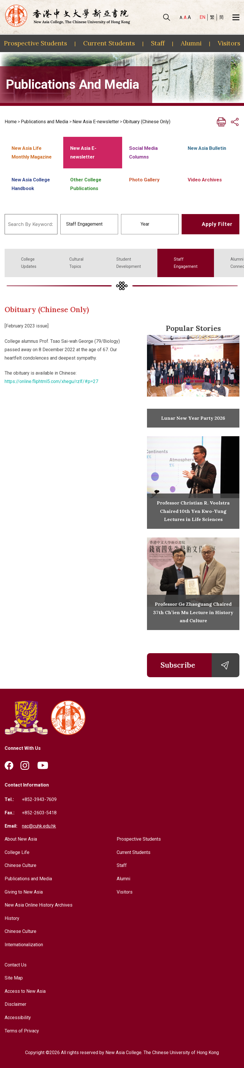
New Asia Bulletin (207, 148)
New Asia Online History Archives (38, 905)
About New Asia (21, 839)
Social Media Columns (143, 152)
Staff (158, 43)
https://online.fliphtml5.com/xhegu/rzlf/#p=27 (51, 381)
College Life (17, 852)
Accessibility (18, 1017)
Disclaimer (15, 1004)
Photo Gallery (144, 180)
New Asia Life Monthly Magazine (32, 152)
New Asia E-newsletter (95, 121)
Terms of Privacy (22, 1031)
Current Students (109, 43)
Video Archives (205, 180)
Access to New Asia (25, 991)
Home (11, 121)
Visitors (229, 43)
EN (202, 17)
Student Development (128, 263)
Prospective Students (35, 43)
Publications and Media (44, 121)
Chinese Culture (20, 865)
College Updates (28, 263)
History (12, 918)
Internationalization (24, 944)
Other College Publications (85, 184)
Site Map (14, 978)
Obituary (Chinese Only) (146, 121)
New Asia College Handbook (31, 184)
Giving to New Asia (24, 892)
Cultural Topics (76, 263)
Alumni (191, 43)
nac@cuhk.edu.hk (39, 826)
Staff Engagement (186, 263)
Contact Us (16, 965)
